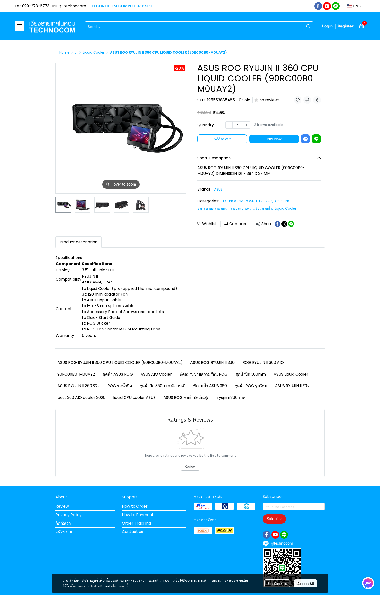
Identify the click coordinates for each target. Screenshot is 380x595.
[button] (354, 6)
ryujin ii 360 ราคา (232, 397)
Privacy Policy (68, 514)
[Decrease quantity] (229, 125)
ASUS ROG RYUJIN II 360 (212, 362)
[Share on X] (284, 224)
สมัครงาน (63, 531)
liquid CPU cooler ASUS (134, 397)
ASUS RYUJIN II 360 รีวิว (78, 386)
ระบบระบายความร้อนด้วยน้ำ (251, 208)
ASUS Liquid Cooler (291, 374)
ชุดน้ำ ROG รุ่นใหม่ (251, 386)
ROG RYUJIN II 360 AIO (263, 362)
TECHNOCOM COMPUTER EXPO (247, 201)
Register (346, 26)
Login (327, 26)
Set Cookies (277, 583)
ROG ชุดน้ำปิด (119, 386)
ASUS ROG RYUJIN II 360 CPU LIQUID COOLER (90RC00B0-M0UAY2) (119, 362)
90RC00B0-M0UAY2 (76, 374)
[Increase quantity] (246, 125)
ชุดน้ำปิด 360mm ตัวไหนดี (162, 386)
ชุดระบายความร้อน (212, 208)
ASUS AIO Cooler (156, 374)
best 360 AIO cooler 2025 (81, 397)
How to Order (135, 506)
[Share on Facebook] (277, 224)
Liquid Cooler (93, 52)
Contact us (132, 531)
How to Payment (138, 514)
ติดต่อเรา (63, 523)
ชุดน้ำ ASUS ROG (118, 374)
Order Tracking (136, 523)
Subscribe (274, 519)
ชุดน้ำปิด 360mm (250, 374)
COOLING (283, 201)
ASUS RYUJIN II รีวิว (292, 386)
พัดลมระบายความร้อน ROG (204, 374)
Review (190, 466)
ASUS (218, 189)
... (76, 52)
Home (64, 52)
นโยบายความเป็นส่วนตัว (87, 586)
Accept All (305, 583)
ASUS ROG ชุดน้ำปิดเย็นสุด (186, 397)
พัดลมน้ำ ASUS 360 (210, 386)
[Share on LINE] (291, 224)
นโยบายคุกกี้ (119, 586)
